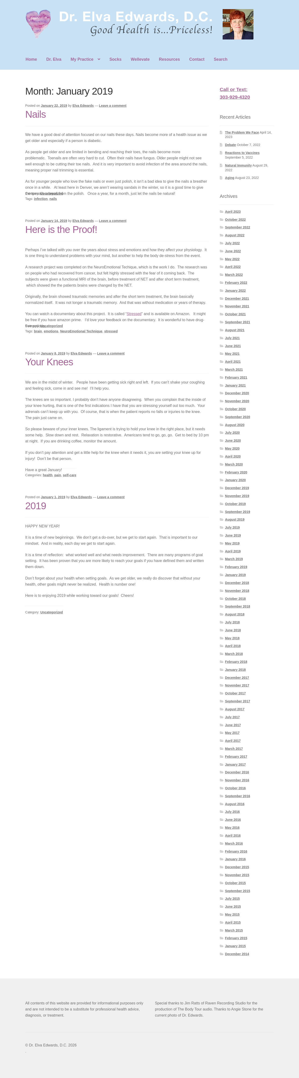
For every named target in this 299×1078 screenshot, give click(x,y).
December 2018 (237, 583)
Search (221, 59)
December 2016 (237, 772)
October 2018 (235, 599)
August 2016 (234, 804)
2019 (35, 505)
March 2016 (234, 843)
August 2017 (234, 709)
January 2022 (235, 290)
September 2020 (237, 417)
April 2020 (233, 456)
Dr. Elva (53, 59)
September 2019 (237, 512)
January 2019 (235, 575)
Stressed (134, 314)
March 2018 (234, 654)
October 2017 (235, 693)
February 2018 (236, 662)
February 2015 (236, 938)
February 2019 (236, 567)
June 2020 (233, 440)
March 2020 (234, 464)
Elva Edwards (83, 105)
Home (31, 59)
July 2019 (232, 527)
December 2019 (237, 488)
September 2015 (237, 891)
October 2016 (235, 788)
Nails (35, 114)
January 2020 (235, 480)
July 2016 (232, 812)
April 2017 (233, 741)
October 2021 (235, 314)
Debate (230, 145)
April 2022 (233, 267)
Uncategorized (51, 193)
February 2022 (236, 283)
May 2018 (232, 638)
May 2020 (232, 448)
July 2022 (232, 243)
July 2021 (232, 338)
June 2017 (233, 725)
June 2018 (233, 630)
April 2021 (233, 361)
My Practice (82, 59)
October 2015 (235, 883)
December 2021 (237, 298)
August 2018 (234, 614)
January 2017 (235, 764)
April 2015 (233, 922)
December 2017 (237, 678)
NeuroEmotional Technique (81, 331)
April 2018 (233, 646)
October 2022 (235, 219)
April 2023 (233, 211)
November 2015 (237, 875)
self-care (69, 475)
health (48, 475)
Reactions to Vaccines (242, 153)
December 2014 (237, 954)
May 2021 (232, 354)
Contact (197, 59)
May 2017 (232, 733)
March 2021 (234, 369)
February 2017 (236, 756)
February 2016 (236, 851)
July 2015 (232, 898)
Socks (115, 59)
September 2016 (237, 796)
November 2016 (237, 780)
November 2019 (237, 496)
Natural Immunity (238, 165)
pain (57, 475)
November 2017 (237, 685)
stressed (111, 331)
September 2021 (237, 322)
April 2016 (233, 835)
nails (53, 199)
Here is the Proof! (61, 229)
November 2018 (237, 591)
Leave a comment (113, 105)
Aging (229, 178)
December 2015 (237, 867)
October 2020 (235, 409)
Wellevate (140, 59)
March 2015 (234, 930)
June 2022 (233, 251)
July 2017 (232, 717)
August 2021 (234, 330)
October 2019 (235, 504)
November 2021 (237, 306)
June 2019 (233, 535)
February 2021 (236, 377)
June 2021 (233, 346)
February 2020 (236, 472)
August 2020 (234, 425)
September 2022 (237, 227)
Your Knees (49, 361)
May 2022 (232, 259)
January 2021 (235, 385)
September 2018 (237, 606)
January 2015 (235, 946)
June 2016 (233, 820)
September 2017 (237, 701)
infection (40, 199)
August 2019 (234, 519)
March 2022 (234, 275)
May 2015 (232, 914)
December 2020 (237, 393)
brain (38, 331)
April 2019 (233, 551)
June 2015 (233, 906)
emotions (51, 331)
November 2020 (237, 401)
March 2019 (234, 559)
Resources (169, 59)
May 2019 (232, 543)
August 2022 (234, 235)
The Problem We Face (242, 132)
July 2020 (232, 432)
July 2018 (232, 622)
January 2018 (235, 670)
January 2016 (235, 859)
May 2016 (232, 827)
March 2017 (234, 749)
